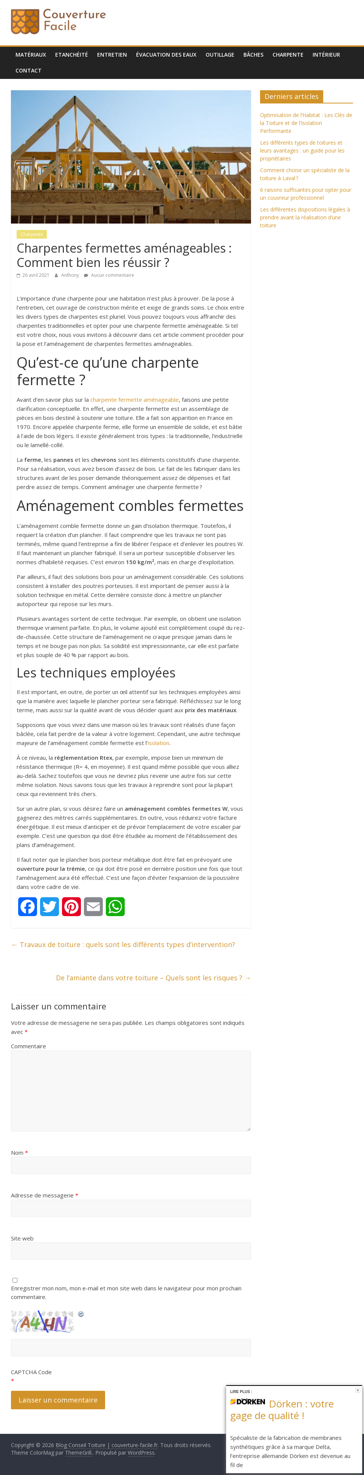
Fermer (357, 1390)
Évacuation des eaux (166, 54)
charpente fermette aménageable (134, 399)
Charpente (288, 54)
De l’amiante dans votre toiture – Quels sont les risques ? (153, 977)
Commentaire (28, 1046)
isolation (158, 743)
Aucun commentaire (109, 275)
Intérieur (326, 54)
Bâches (253, 54)
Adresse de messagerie (44, 1195)
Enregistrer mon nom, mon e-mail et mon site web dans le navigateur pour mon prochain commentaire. (126, 1292)
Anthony (70, 275)
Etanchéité (71, 54)
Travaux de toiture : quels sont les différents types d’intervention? (123, 944)
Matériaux (30, 54)
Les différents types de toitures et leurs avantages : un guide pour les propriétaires (302, 150)
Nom (19, 1152)
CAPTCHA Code (31, 1372)
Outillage (220, 54)
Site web (22, 1238)
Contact (28, 70)
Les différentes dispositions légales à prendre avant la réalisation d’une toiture (305, 217)
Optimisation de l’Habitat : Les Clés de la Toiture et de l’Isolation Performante (306, 122)
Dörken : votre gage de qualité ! (282, 1409)
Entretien (112, 54)
